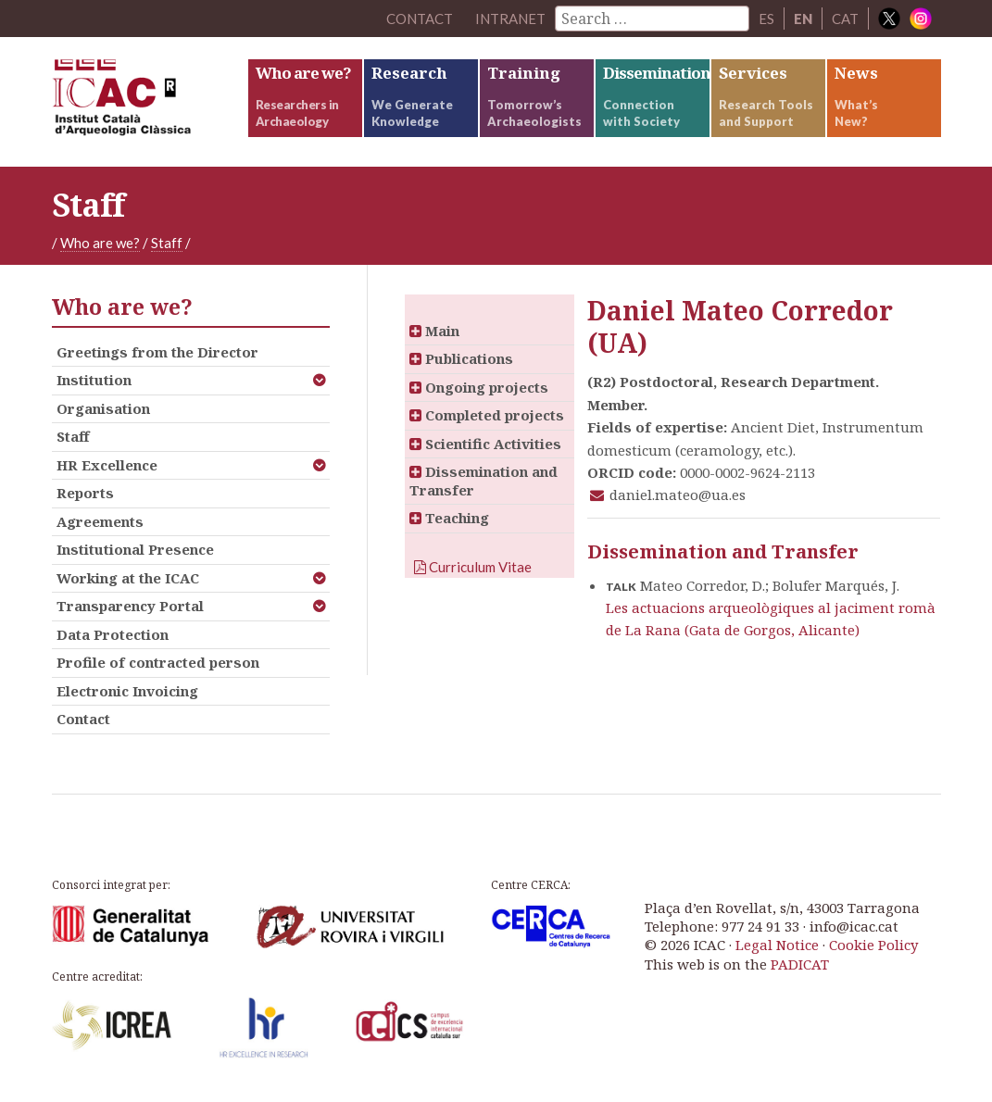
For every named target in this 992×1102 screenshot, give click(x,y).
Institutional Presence (135, 549)
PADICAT (800, 964)
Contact (83, 718)
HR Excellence (107, 465)
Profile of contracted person (158, 662)
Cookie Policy (873, 944)
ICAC (149, 101)
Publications (461, 358)
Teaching (449, 517)
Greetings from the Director (157, 352)
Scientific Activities (485, 443)
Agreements (100, 521)
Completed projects (486, 415)
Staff (166, 242)
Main (434, 330)
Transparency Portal (130, 605)
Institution (94, 379)
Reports (85, 492)
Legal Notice (777, 944)
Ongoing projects (478, 387)
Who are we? (100, 242)
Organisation (103, 408)
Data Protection (113, 634)
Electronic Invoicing (127, 691)
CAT (845, 18)
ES (766, 18)
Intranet (510, 18)
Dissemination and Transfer (483, 480)
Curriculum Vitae (473, 566)
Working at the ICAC (128, 578)
